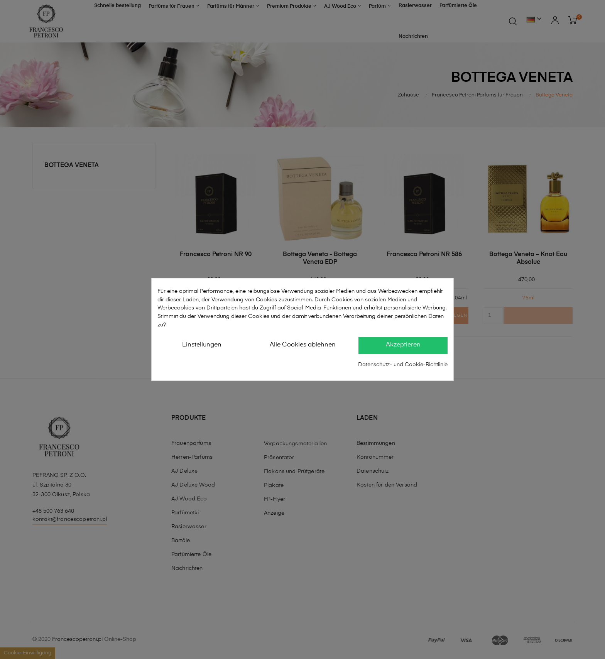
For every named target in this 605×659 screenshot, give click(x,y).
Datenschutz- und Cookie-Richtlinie (403, 364)
